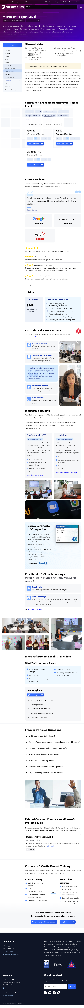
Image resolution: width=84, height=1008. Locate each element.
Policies (27, 119)
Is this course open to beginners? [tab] (40, 736)
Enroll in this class (35, 143)
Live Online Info (8, 996)
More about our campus (36, 475)
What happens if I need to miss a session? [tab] (43, 754)
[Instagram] (58, 993)
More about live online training (66, 472)
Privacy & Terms (20, 1003)
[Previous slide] (76, 191)
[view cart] (71, 2)
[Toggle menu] (80, 7)
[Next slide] (79, 191)
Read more (50, 846)
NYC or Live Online (33, 20)
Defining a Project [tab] (35, 704)
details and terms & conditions (33, 337)
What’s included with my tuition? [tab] (40, 760)
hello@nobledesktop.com (11, 954)
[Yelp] (45, 993)
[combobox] (51, 7)
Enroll (12, 45)
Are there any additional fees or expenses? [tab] (44, 766)
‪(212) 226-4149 (67, 922)
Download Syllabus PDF (35, 695)
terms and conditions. (35, 609)
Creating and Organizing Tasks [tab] (39, 708)
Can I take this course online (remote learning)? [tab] (46, 748)
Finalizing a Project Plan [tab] (37, 717)
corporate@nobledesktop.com (43, 922)
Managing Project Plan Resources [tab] (40, 713)
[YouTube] (49, 993)
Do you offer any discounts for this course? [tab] (44, 772)
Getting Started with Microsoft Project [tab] (42, 701)
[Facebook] (54, 993)
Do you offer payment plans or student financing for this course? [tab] (52, 742)
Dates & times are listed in (35, 124)
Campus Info (7, 988)
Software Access (48, 115)
